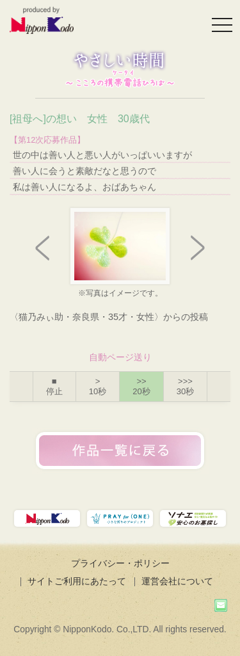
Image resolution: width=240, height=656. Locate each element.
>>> (185, 386)
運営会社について (177, 581)
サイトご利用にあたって (77, 581)
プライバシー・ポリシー (120, 563)
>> (141, 386)
